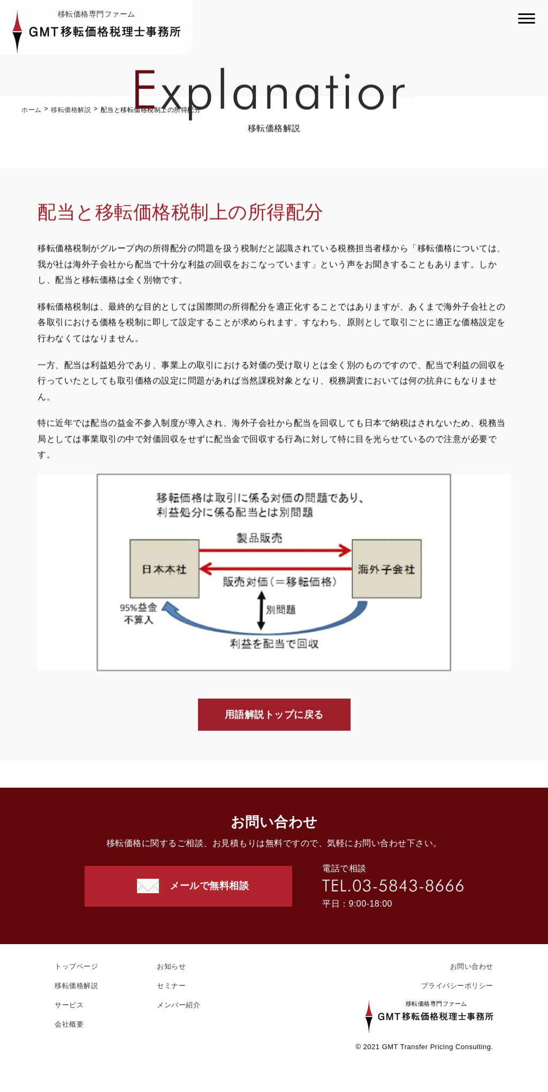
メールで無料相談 (209, 885)
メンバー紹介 (178, 1005)
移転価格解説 (71, 110)
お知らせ (171, 966)
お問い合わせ (471, 966)
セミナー (171, 986)
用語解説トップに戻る (274, 715)
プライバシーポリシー (457, 986)
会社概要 (69, 1024)
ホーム (31, 110)
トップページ (76, 966)
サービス (69, 1005)
